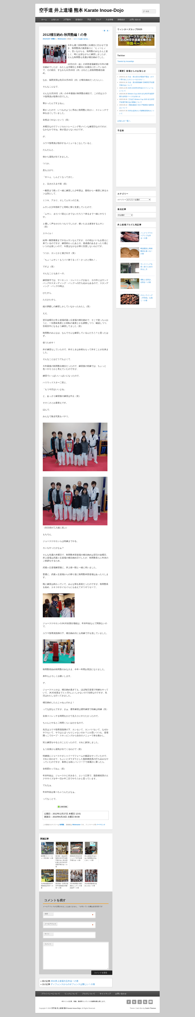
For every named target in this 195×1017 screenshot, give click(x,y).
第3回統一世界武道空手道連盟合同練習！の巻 (61, 886)
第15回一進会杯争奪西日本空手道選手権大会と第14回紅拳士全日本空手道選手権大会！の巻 (61, 861)
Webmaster (62, 39)
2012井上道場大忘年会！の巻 (64, 981)
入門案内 (67, 20)
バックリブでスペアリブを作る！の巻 (146, 235)
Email (150, 1002)
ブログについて (88, 994)
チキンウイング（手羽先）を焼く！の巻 (146, 297)
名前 (46, 914)
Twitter (134, 1002)
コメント (48, 944)
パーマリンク (100, 825)
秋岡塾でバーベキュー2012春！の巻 (47, 857)
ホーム (44, 20)
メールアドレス (50, 924)
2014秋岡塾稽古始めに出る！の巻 (91, 885)
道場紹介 (79, 20)
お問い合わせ (135, 20)
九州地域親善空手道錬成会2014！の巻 (47, 886)
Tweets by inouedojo (125, 61)
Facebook (129, 1002)
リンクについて (70, 994)
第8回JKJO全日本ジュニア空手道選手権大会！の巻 (76, 858)
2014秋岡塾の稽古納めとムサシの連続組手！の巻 (76, 886)
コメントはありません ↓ (81, 39)
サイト (47, 934)
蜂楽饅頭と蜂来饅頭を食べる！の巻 (146, 251)
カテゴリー (121, 200)
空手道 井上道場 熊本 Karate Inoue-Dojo (81, 10)
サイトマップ (105, 994)
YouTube (140, 1002)
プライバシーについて (50, 994)
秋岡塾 (62, 825)
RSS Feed (145, 1002)
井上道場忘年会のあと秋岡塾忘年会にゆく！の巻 (91, 858)
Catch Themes (150, 1008)
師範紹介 (121, 20)
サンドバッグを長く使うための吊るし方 (146, 266)
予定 (89, 20)
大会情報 (109, 20)
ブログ (98, 20)
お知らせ (55, 20)
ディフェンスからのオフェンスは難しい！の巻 (73, 984)
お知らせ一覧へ (123, 121)
